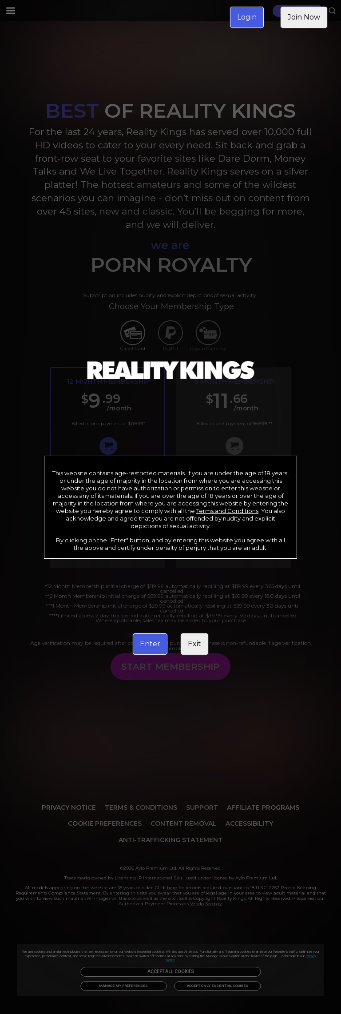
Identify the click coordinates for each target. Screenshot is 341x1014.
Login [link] (247, 17)
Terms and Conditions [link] (227, 510)
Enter (150, 644)
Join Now (304, 17)
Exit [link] (194, 644)
